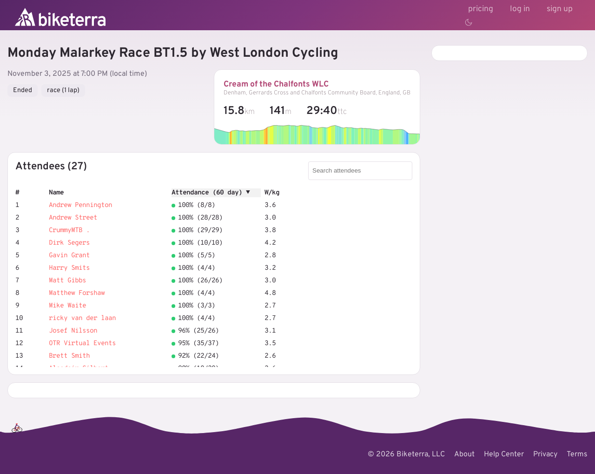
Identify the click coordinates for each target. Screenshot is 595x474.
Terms (577, 454)
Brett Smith (69, 356)
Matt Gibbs (67, 280)
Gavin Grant (69, 255)
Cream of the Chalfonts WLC (276, 84)
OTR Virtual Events (82, 343)
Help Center (504, 454)
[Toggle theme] (468, 22)
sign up (560, 9)
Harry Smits (69, 268)
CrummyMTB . (69, 230)
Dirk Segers (69, 243)
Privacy (545, 454)
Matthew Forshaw (77, 293)
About (464, 454)
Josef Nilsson (73, 331)
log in (520, 9)
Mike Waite (67, 305)
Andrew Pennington (80, 205)
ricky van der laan (82, 318)
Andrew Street (73, 218)
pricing (480, 9)
